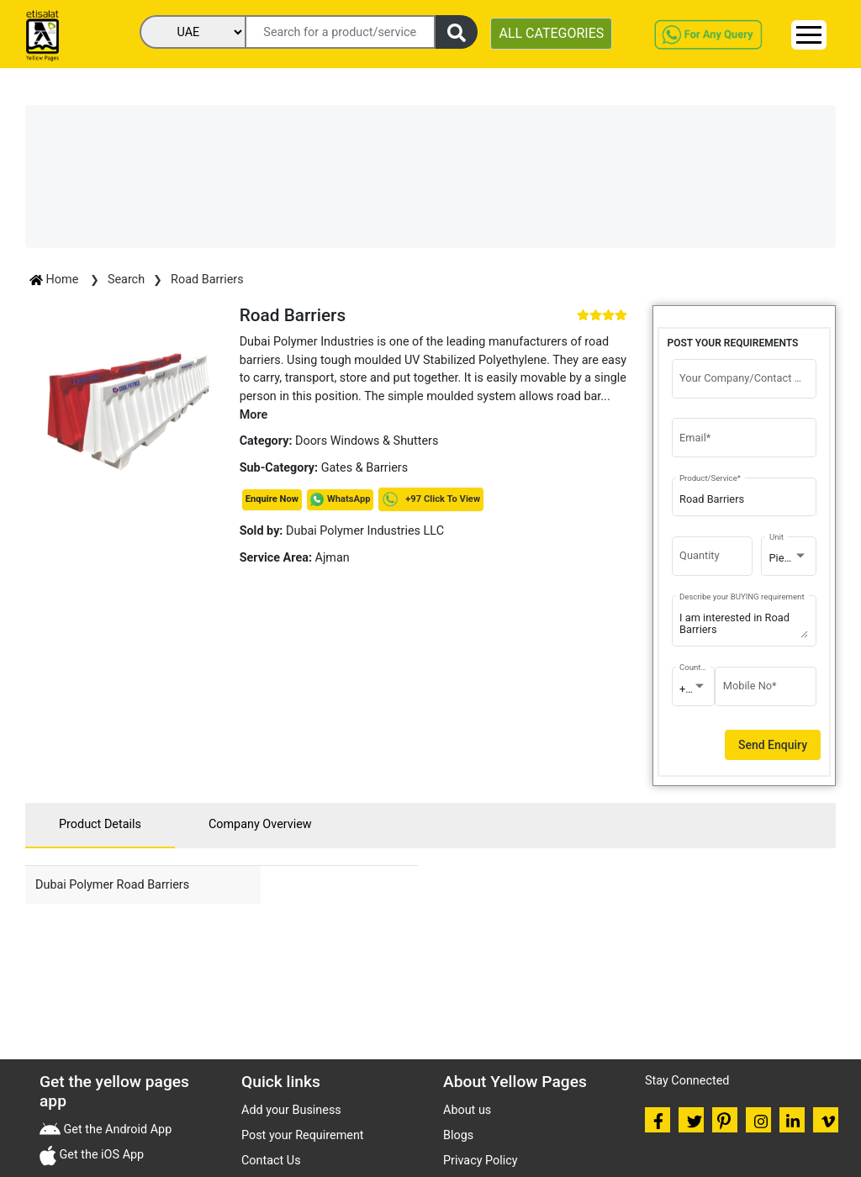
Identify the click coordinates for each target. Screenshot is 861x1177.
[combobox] (789, 558)
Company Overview (260, 824)
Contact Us (271, 1160)
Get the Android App (116, 1129)
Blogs (458, 1135)
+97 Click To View (431, 498)
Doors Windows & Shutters (366, 441)
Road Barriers (207, 279)
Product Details (100, 824)
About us (467, 1110)
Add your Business (291, 1110)
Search (126, 279)
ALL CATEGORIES (551, 33)
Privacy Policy (480, 1160)
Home (55, 279)
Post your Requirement (302, 1135)
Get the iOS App (100, 1155)
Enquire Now (272, 498)
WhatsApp (349, 498)
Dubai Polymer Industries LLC (342, 531)
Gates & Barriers (364, 468)
